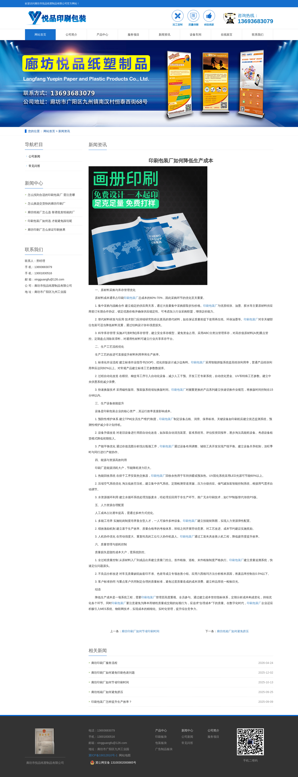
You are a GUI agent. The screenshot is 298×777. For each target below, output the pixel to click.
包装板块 (161, 743)
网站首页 (40, 34)
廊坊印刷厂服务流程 (104, 662)
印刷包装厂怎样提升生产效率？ (111, 701)
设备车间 (195, 34)
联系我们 (257, 34)
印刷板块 (161, 736)
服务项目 (133, 34)
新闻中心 (187, 730)
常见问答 (34, 166)
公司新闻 (34, 156)
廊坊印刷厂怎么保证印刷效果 (46, 229)
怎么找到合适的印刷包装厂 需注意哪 (51, 194)
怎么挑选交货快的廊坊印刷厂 (46, 203)
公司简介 (71, 34)
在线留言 (226, 34)
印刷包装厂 (131, 297)
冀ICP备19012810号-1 (103, 755)
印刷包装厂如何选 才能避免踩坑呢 (50, 221)
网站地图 (125, 755)
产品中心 (102, 34)
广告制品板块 (164, 749)
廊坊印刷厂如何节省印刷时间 (140, 631)
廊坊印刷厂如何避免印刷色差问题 (113, 672)
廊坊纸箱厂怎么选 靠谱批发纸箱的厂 (51, 212)
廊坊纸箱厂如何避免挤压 (233, 631)
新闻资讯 (164, 34)
